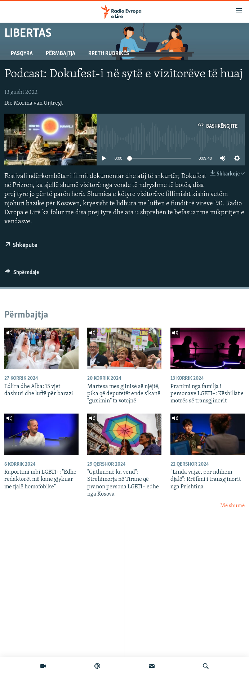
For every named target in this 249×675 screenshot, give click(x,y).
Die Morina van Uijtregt (33, 103)
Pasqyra (22, 53)
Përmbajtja (60, 53)
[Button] (22, 274)
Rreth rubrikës (108, 53)
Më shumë (232, 505)
